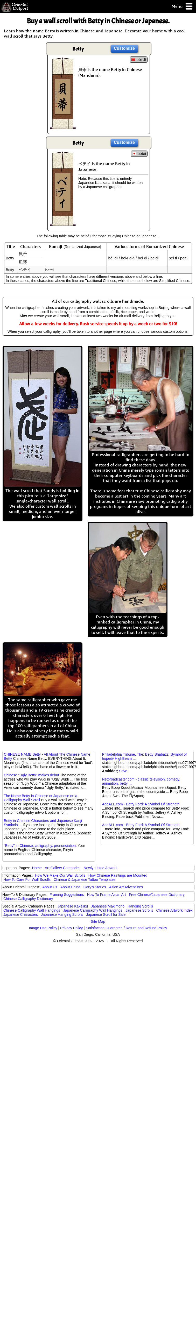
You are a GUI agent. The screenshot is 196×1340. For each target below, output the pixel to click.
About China (70, 887)
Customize (124, 48)
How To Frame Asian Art (106, 894)
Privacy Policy (71, 928)
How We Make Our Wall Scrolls (60, 875)
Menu (182, 6)
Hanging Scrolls (140, 906)
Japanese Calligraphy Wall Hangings (92, 910)
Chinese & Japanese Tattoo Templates (84, 879)
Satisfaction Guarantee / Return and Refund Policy (126, 928)
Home (37, 868)
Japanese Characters (20, 914)
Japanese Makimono (107, 906)
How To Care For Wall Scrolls (27, 879)
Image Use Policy (43, 928)
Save (123, 771)
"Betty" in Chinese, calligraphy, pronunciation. (40, 845)
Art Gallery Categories (63, 868)
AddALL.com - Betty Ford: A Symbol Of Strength (141, 804)
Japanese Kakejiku (73, 906)
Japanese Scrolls (139, 910)
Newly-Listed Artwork (100, 868)
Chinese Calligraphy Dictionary (28, 899)
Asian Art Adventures (126, 887)
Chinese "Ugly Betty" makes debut (31, 775)
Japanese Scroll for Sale (106, 914)
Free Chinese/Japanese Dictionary (157, 894)
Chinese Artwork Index (174, 910)
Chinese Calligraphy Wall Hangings (31, 910)
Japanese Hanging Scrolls (62, 914)
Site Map (98, 921)
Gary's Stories (94, 887)
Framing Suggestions (67, 894)
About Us (49, 887)
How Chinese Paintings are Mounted (117, 875)
